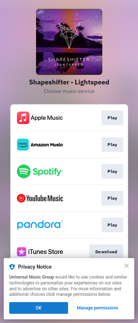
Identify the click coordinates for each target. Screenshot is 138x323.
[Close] (126, 266)
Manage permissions (97, 308)
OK (39, 308)
